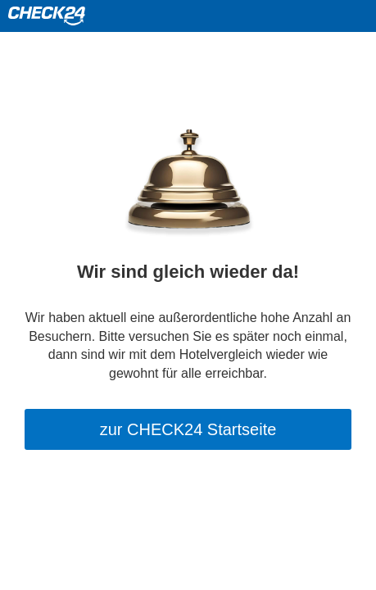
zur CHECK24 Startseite (188, 429)
